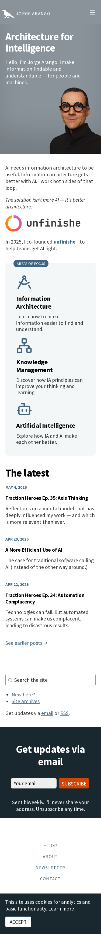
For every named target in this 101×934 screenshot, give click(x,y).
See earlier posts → (26, 643)
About (50, 856)
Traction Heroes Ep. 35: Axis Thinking (46, 498)
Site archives (26, 701)
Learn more (61, 908)
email (47, 713)
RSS (64, 713)
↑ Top (50, 845)
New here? (23, 694)
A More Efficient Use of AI (33, 550)
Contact (50, 878)
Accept (18, 922)
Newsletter (50, 867)
